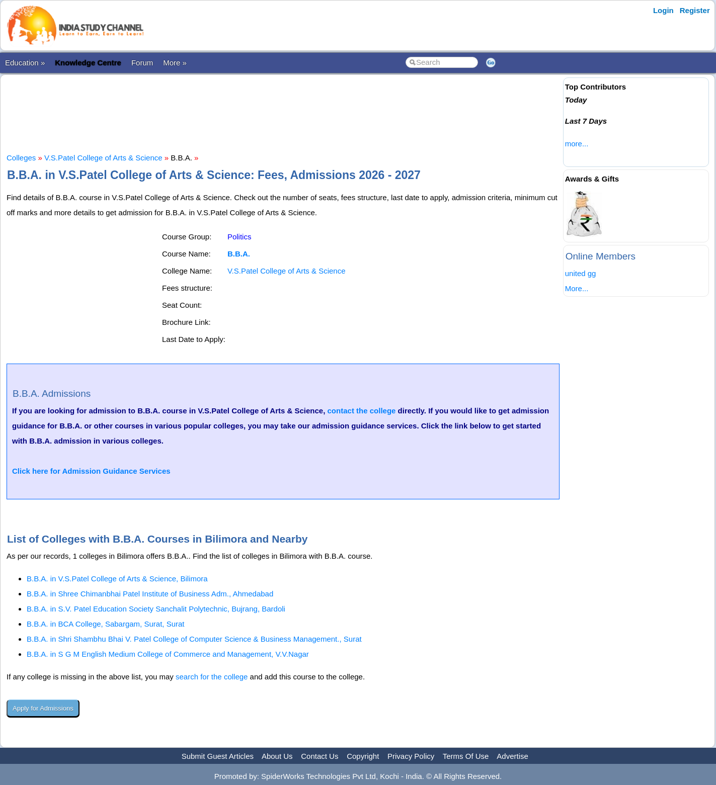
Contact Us (319, 756)
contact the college (362, 410)
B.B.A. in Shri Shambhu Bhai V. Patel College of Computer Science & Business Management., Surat (194, 639)
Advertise (512, 756)
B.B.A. (238, 253)
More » (175, 62)
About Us (277, 756)
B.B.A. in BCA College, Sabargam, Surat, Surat (106, 624)
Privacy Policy (410, 756)
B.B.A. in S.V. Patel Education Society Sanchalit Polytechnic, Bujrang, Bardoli (156, 608)
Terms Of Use (466, 756)
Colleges (21, 157)
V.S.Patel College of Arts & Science (103, 157)
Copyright (363, 756)
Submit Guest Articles (218, 756)
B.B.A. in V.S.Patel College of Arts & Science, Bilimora (117, 578)
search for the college (212, 676)
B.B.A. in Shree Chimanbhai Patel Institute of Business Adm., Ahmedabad (150, 593)
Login (663, 10)
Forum (142, 62)
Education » (25, 62)
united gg (580, 273)
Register (695, 10)
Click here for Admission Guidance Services (91, 471)
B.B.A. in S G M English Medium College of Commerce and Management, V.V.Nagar (168, 654)
